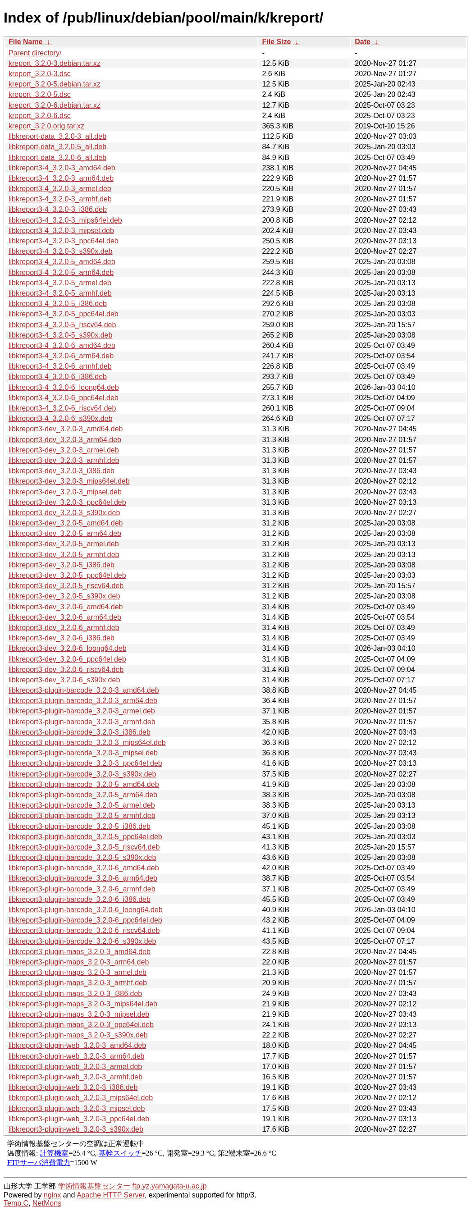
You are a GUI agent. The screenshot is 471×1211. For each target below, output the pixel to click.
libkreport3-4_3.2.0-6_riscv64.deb (62, 408)
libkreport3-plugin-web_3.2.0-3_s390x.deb (76, 1129)
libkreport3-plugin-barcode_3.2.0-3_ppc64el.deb (85, 763)
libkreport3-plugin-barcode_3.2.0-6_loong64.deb (86, 910)
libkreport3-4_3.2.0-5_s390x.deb (60, 335)
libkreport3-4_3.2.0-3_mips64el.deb (65, 220)
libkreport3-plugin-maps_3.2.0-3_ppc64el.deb (81, 1024)
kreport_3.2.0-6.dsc (40, 115)
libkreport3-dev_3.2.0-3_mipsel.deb (65, 492)
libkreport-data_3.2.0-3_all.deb (57, 136)
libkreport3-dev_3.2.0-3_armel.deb (64, 450)
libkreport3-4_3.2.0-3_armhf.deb (60, 199)
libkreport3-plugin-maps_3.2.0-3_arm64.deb (79, 962)
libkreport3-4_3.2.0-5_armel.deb (60, 283)
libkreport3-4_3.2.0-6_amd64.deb (62, 345)
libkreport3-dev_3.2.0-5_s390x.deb (64, 596)
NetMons (46, 1203)
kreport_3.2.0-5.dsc (40, 94)
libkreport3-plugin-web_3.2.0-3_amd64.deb (77, 1045)
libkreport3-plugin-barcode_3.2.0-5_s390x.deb (82, 857)
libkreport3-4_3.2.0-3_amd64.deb (62, 168)
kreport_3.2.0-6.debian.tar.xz (55, 105)
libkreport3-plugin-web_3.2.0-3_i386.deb (73, 1087)
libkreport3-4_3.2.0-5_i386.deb (58, 303)
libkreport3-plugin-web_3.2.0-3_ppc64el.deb (79, 1119)
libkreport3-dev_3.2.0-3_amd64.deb (66, 429)
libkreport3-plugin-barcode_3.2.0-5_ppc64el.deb (85, 837)
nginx (52, 1195)
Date (362, 42)
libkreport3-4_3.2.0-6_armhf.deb (60, 366)
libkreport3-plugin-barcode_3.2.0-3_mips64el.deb (87, 742)
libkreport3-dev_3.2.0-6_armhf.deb (64, 627)
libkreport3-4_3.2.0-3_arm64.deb (61, 178)
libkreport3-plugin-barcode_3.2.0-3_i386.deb (80, 732)
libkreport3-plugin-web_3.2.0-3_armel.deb (75, 1066)
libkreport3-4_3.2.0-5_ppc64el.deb (64, 314)
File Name (26, 42)
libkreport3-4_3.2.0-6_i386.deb (58, 376)
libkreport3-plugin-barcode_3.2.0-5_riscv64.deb (84, 847)
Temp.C (16, 1203)
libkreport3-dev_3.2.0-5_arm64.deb (65, 533)
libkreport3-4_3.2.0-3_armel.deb (60, 188)
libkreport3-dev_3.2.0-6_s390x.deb (64, 680)
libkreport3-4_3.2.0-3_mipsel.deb (61, 230)
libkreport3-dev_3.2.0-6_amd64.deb (66, 607)
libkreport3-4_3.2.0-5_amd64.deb (62, 261)
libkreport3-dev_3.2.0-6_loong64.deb (68, 648)
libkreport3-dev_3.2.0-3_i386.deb (61, 471)
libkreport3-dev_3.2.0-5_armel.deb (64, 544)
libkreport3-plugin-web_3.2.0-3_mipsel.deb (77, 1108)
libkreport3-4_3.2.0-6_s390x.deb (60, 418)
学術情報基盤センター (94, 1186)
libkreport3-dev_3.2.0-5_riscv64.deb (66, 586)
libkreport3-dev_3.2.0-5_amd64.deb (66, 523)
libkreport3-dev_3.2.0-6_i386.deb (61, 638)
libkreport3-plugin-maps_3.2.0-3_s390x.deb (78, 1035)
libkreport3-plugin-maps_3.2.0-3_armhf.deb (78, 983)
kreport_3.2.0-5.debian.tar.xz (55, 84)
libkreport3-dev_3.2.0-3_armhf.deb (64, 460)
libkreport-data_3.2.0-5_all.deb (57, 147)
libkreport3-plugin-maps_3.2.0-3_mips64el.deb (83, 1004)
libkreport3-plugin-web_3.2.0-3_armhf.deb (75, 1077)
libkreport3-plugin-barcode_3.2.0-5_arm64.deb (83, 795)
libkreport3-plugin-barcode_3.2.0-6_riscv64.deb (84, 930)
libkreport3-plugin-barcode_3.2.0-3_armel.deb (82, 711)
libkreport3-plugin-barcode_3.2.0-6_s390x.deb (82, 941)
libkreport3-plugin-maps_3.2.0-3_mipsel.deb (79, 1014)
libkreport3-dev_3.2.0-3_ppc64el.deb (67, 502)
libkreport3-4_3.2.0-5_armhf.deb (60, 293)
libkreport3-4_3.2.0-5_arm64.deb (61, 272)
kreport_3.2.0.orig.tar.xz (46, 126)
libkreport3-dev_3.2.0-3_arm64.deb (65, 439)
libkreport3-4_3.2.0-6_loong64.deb (64, 387)
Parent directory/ (35, 53)
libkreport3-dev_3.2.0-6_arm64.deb (65, 617)
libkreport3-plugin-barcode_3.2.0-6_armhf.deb (82, 889)
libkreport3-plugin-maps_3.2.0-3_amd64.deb (80, 951)
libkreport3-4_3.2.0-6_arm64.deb (61, 356)
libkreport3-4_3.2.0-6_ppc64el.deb (64, 398)
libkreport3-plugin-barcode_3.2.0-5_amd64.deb (84, 784)
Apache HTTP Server (111, 1195)
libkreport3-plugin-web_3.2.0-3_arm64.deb (77, 1056)
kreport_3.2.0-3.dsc (40, 74)
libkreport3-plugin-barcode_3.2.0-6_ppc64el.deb (85, 920)
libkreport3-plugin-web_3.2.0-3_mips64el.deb (81, 1097)
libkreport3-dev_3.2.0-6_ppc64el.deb (67, 659)
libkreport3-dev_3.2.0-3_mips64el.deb (69, 481)
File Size (276, 42)
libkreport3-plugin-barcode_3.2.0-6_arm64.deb (83, 878)
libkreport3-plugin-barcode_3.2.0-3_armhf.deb (82, 722)
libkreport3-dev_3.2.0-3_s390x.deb (64, 512)
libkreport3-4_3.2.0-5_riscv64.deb (62, 325)
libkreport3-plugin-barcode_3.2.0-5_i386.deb (80, 826)
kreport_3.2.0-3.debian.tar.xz (55, 63)
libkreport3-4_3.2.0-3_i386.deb (58, 209)
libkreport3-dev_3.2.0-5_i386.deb (61, 565)
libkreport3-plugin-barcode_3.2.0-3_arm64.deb (83, 700)
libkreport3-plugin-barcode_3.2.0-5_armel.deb (82, 805)
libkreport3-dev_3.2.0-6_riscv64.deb (66, 669)
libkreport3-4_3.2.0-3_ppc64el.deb (64, 241)
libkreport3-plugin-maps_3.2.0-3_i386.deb (75, 993)
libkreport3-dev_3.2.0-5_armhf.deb (64, 554)
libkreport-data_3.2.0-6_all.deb (57, 157)
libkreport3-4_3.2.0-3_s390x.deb (60, 251)
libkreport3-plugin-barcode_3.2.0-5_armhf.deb (82, 815)
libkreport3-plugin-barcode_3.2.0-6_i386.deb (80, 899)
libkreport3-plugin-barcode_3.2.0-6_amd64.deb (84, 868)
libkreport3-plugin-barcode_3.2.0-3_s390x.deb (82, 774)
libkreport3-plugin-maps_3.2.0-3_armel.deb (77, 972)
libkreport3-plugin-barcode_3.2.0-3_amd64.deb (84, 690)
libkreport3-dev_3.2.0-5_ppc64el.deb (67, 575)
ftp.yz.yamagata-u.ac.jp (169, 1186)
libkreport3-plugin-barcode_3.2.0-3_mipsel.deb (83, 753)
